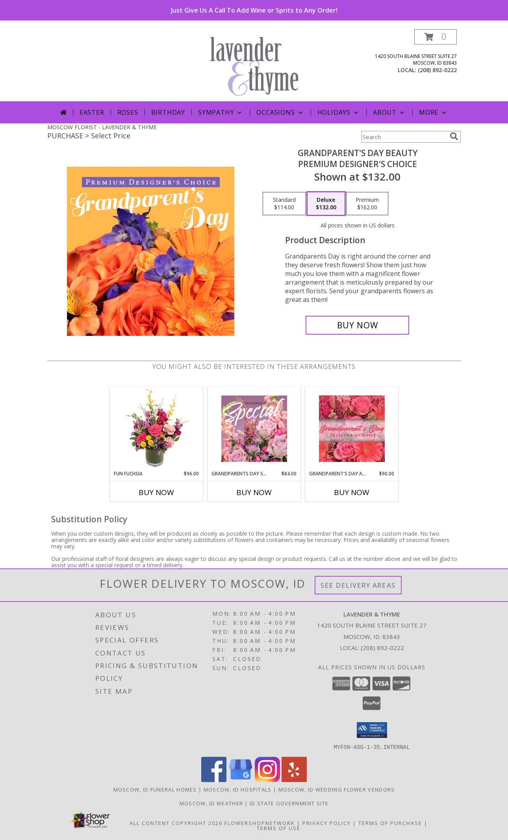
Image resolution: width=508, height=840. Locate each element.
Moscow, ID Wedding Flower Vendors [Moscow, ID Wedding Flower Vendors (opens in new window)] (336, 789)
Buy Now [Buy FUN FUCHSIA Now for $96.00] (156, 492)
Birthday (168, 112)
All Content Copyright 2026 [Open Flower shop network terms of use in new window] (176, 822)
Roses (127, 112)
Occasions (280, 112)
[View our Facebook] (213, 779)
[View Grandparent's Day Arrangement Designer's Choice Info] (352, 429)
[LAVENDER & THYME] (256, 65)
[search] (454, 136)
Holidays (338, 112)
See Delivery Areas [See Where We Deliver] (358, 585)
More (433, 112)
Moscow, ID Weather (211, 802)
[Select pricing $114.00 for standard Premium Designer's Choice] (284, 203)
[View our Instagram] (267, 779)
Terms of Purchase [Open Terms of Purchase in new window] (390, 822)
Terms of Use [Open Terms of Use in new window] (278, 827)
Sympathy (220, 112)
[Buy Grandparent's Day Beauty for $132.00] (357, 325)
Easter (92, 112)
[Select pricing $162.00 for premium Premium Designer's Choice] (367, 203)
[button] (435, 37)
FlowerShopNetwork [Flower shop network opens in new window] (259, 822)
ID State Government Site (289, 802)
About (389, 112)
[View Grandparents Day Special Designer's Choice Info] (254, 428)
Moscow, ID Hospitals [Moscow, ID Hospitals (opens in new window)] (238, 789)
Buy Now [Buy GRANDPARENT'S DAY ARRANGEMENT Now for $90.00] (351, 492)
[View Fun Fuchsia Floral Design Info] (156, 429)
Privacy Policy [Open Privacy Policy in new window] (326, 822)
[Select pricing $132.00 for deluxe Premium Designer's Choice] (326, 203)
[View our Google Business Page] (240, 779)
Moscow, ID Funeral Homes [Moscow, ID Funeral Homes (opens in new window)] (155, 789)
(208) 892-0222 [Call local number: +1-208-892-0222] (437, 70)
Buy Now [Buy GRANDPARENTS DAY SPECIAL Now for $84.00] (254, 492)
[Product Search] (404, 136)
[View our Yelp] (294, 779)
